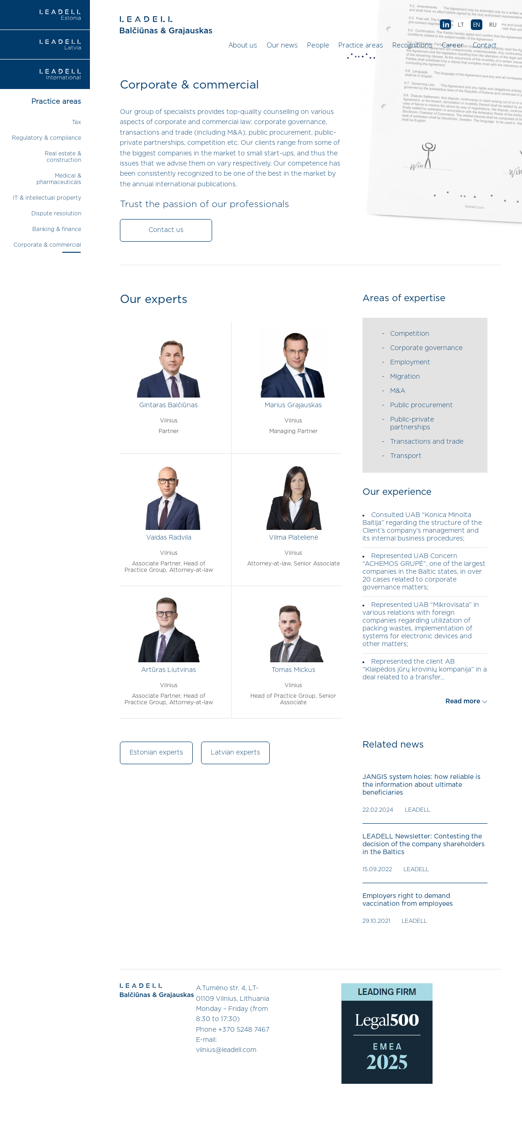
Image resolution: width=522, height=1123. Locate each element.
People (318, 44)
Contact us (166, 230)
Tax (76, 122)
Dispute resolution (56, 213)
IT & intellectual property (47, 198)
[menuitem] (493, 24)
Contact (485, 44)
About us (243, 44)
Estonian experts (156, 752)
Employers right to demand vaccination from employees (407, 900)
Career (452, 44)
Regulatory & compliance (46, 138)
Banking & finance (56, 229)
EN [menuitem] (476, 25)
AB (445, 25)
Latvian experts (235, 752)
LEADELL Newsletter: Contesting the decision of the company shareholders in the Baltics (423, 844)
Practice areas (362, 47)
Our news (282, 44)
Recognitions (412, 44)
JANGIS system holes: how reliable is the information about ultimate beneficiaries (421, 785)
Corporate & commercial (47, 245)
